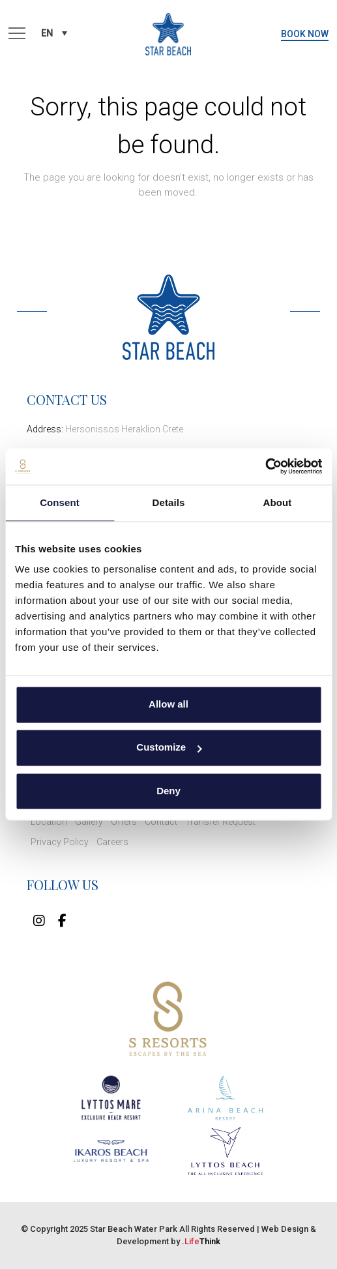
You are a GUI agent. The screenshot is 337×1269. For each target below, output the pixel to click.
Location (49, 821)
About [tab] (277, 502)
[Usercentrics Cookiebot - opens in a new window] (265, 466)
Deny (168, 790)
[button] (16, 34)
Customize (168, 747)
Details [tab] (169, 502)
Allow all (168, 703)
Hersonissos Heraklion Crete (124, 429)
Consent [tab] (60, 502)
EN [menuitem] (47, 33)
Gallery (89, 821)
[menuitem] (54, 32)
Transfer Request (220, 821)
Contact (161, 821)
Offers (124, 821)
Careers (112, 842)
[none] (54, 32)
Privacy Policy (60, 842)
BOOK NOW (305, 34)
